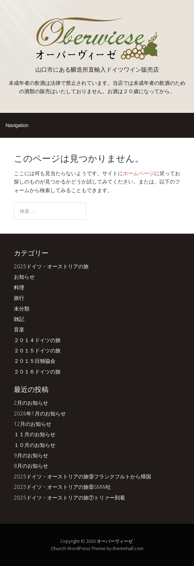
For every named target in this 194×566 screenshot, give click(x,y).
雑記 (19, 318)
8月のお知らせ (31, 465)
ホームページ (138, 173)
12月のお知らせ (32, 423)
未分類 (21, 308)
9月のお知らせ (31, 455)
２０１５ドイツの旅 (37, 350)
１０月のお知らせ (34, 444)
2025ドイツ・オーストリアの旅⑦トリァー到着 (69, 497)
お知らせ (24, 276)
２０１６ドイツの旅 (37, 371)
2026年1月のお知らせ (40, 413)
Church (58, 548)
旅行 (19, 297)
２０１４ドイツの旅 (37, 339)
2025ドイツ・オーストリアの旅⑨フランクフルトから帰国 (82, 476)
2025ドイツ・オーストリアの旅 (51, 266)
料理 (19, 287)
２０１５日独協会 (34, 360)
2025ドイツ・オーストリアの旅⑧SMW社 (62, 486)
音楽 (19, 329)
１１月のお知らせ (34, 434)
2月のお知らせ (31, 402)
